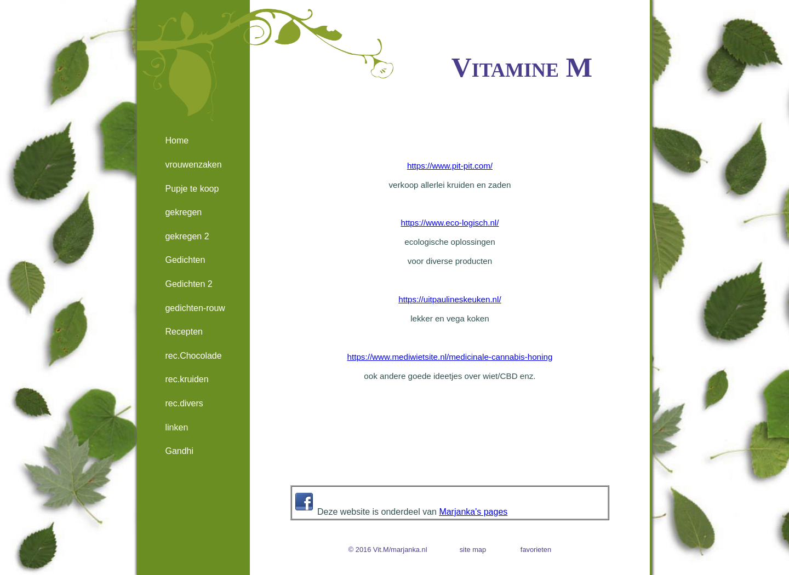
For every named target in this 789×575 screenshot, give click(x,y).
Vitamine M (521, 67)
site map (473, 549)
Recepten (184, 331)
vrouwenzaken (193, 164)
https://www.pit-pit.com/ (450, 165)
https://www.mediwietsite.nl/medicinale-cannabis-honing (450, 356)
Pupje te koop (192, 188)
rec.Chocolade (193, 355)
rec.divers (184, 403)
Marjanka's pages (473, 511)
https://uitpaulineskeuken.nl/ (449, 299)
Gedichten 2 (188, 284)
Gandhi (179, 451)
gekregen (183, 212)
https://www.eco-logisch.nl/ (450, 222)
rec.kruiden (186, 379)
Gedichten (185, 259)
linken (176, 427)
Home (176, 140)
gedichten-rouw (195, 308)
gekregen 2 (187, 236)
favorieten (536, 549)
